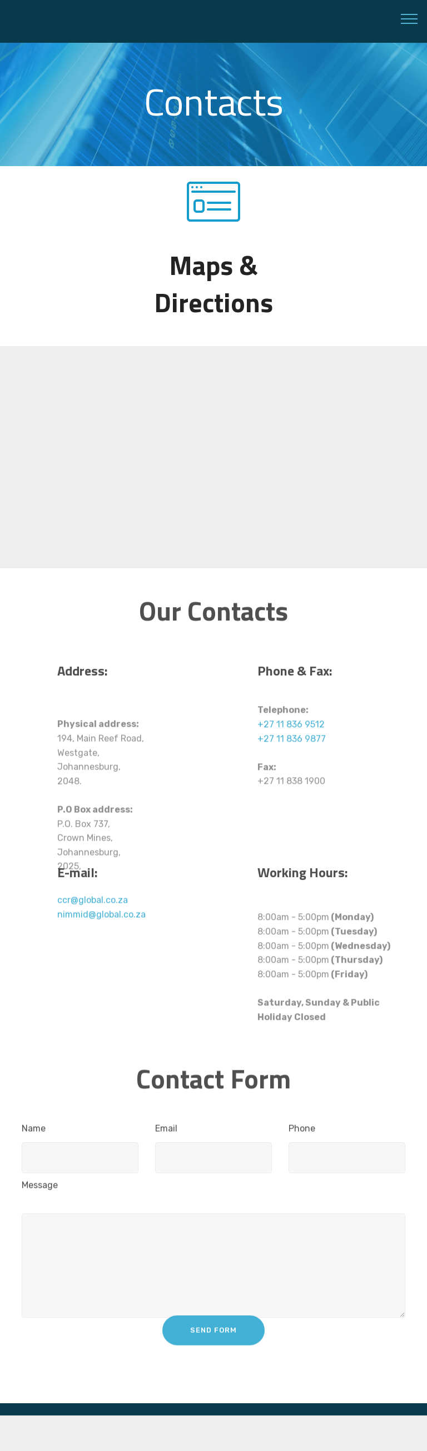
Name (34, 1133)
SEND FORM (213, 1339)
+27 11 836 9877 (291, 767)
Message (40, 1189)
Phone (302, 1133)
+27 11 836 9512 (291, 753)
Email (166, 1133)
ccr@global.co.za (92, 910)
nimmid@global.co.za (101, 925)
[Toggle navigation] (409, 18)
